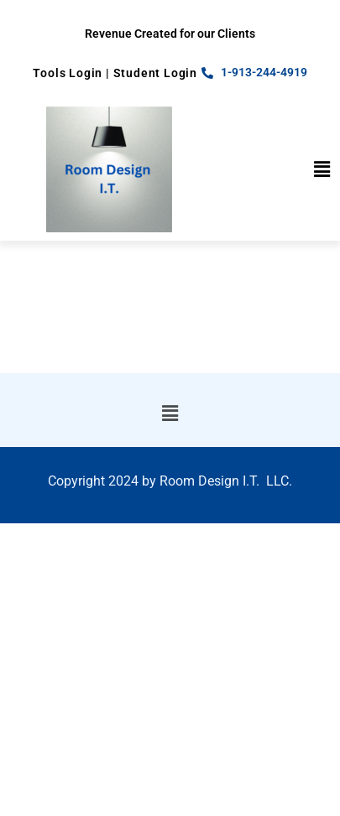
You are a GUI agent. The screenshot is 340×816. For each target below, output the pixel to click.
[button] (322, 169)
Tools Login (67, 73)
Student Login (155, 73)
